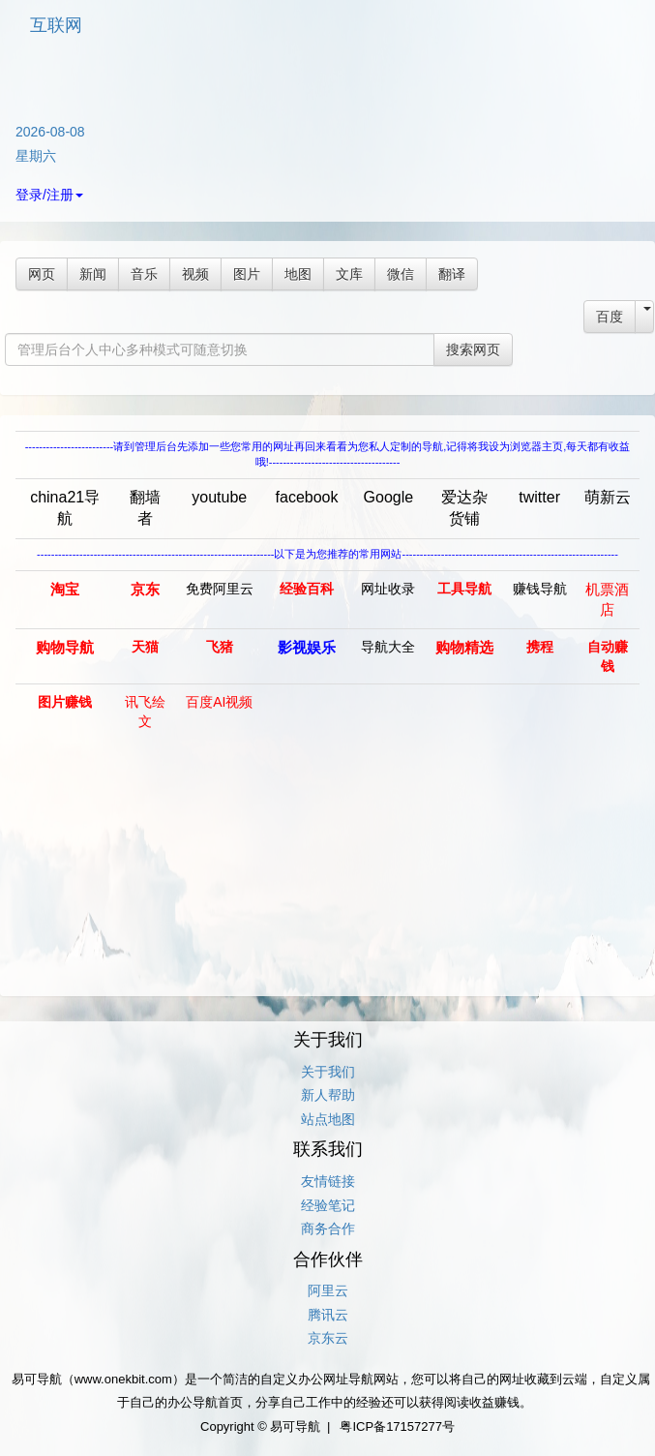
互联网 (56, 25)
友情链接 (328, 1181)
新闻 (92, 274)
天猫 (145, 646)
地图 (298, 274)
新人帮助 (328, 1095)
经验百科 (307, 588)
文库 (349, 274)
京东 (145, 589)
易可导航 (295, 1426)
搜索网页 (473, 349)
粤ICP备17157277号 (397, 1426)
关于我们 (328, 1071)
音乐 (144, 274)
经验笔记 (328, 1205)
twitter (539, 497)
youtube (219, 497)
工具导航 (464, 588)
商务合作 (328, 1228)
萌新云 (607, 497)
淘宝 (64, 589)
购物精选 (464, 647)
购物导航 (65, 647)
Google (389, 497)
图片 (246, 274)
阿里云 (328, 1290)
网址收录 (388, 588)
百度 (609, 316)
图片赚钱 (65, 702)
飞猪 (219, 646)
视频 (195, 274)
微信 (400, 274)
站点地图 (328, 1119)
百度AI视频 (219, 702)
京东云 (328, 1338)
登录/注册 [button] (49, 194)
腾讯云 (328, 1314)
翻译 (451, 274)
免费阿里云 (219, 588)
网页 (41, 274)
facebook (307, 497)
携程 (539, 646)
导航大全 (388, 646)
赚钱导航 (540, 588)
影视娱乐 (307, 647)
